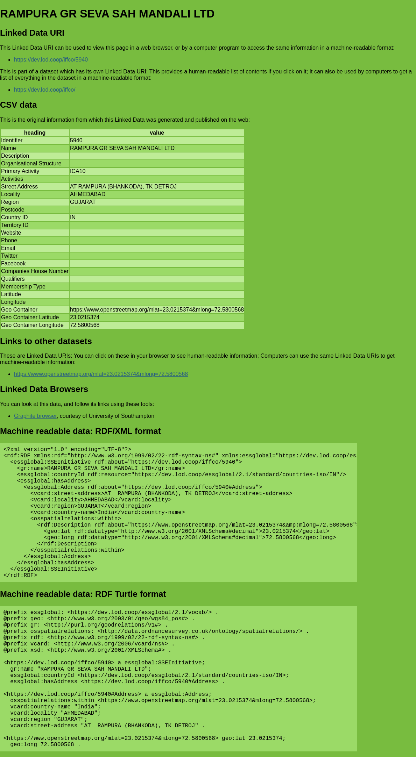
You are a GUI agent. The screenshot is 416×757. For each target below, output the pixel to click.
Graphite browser (35, 416)
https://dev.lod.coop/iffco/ (45, 90)
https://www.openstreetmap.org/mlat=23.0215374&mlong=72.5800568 (101, 374)
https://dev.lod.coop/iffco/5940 (51, 60)
